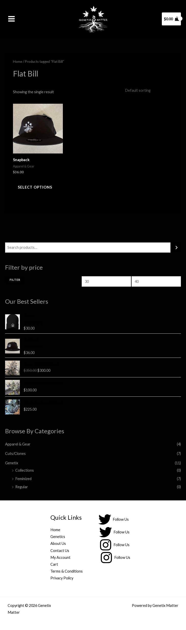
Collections (24, 470)
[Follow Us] (113, 519)
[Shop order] (147, 90)
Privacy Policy (61, 578)
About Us (58, 544)
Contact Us (59, 550)
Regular (21, 487)
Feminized (23, 479)
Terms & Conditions (66, 571)
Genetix (11, 463)
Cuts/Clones (15, 453)
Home (17, 61)
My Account (60, 557)
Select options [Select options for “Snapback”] (35, 187)
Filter (15, 280)
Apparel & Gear (18, 444)
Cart (54, 564)
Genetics (57, 537)
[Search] (176, 247)
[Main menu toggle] (11, 18)
